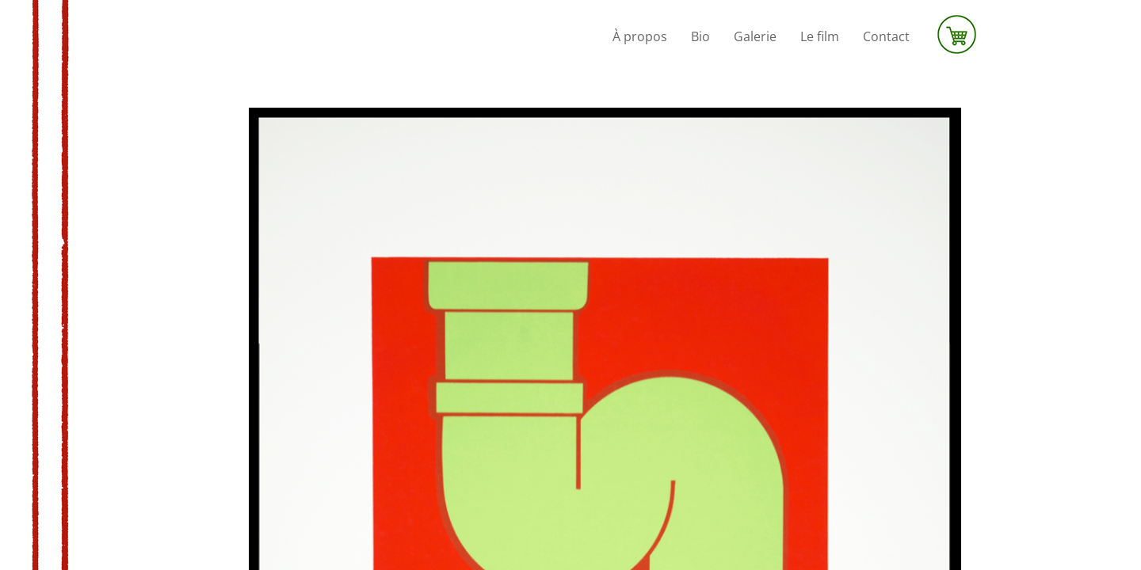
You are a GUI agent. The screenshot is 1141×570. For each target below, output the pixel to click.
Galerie (755, 36)
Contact (886, 36)
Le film (819, 36)
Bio (700, 36)
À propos (639, 36)
